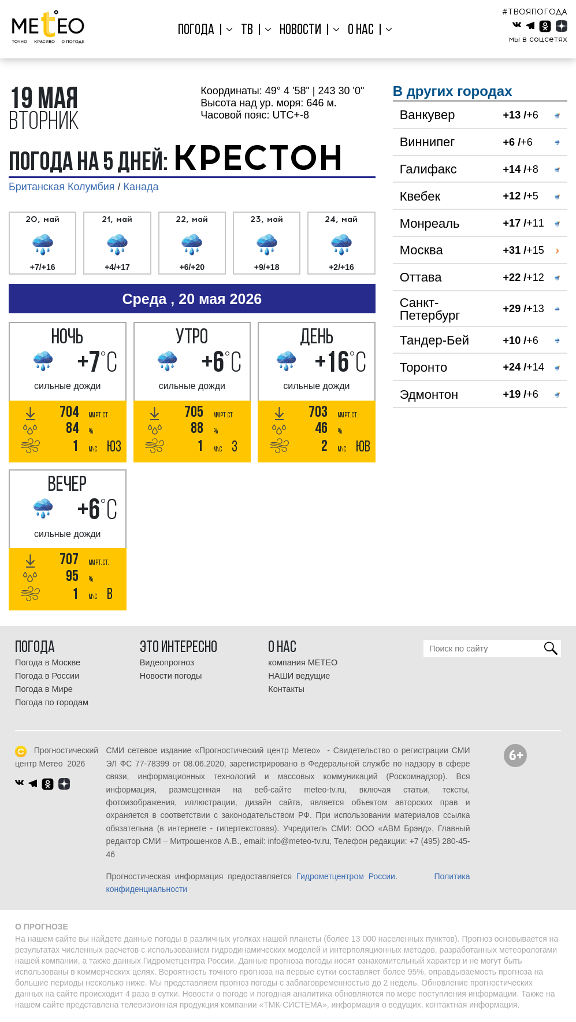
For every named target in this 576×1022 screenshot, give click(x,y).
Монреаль (430, 223)
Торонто (424, 367)
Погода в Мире (44, 689)
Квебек (420, 196)
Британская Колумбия (62, 186)
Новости (300, 30)
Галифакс (428, 169)
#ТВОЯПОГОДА (534, 12)
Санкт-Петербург (430, 309)
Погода (199, 30)
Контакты (286, 689)
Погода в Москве (47, 662)
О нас (358, 30)
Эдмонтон (429, 394)
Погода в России (47, 675)
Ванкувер (427, 115)
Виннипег (427, 142)
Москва (421, 250)
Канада (141, 186)
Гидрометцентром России (345, 876)
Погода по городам (51, 702)
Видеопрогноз (167, 662)
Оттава (421, 277)
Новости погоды (171, 675)
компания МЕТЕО (302, 662)
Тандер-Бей (434, 340)
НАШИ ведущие (299, 675)
